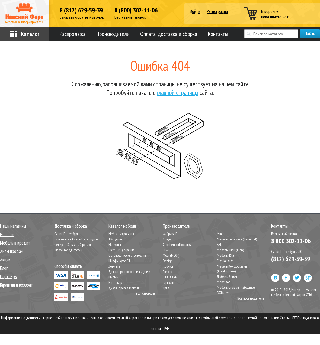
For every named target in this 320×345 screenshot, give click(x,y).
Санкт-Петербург (66, 233)
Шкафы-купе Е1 (119, 260)
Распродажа (72, 34)
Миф (220, 233)
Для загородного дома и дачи (129, 271)
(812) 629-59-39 (290, 259)
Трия (166, 287)
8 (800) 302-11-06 (136, 10)
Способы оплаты (68, 266)
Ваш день (170, 277)
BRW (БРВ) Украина (121, 250)
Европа (167, 271)
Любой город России (68, 250)
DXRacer (223, 292)
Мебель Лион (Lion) (230, 250)
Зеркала (114, 266)
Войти (195, 11)
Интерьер (115, 282)
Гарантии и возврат (16, 285)
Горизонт (168, 282)
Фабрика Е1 (171, 233)
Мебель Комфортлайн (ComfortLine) (232, 269)
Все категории (146, 293)
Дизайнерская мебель (123, 287)
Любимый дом (227, 276)
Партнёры (8, 276)
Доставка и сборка (70, 226)
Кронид (168, 266)
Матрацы (114, 244)
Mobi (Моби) (171, 255)
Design (168, 260)
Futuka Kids (225, 260)
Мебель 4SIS (225, 255)
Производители (112, 34)
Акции (5, 259)
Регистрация (217, 11)
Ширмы (113, 277)
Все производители (250, 298)
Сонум (167, 239)
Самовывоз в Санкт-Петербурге (76, 239)
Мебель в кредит (15, 243)
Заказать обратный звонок (82, 17)
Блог (4, 268)
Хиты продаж (11, 251)
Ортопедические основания (128, 255)
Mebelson (224, 281)
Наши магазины (13, 226)
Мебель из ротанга (121, 233)
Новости (7, 234)
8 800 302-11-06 (291, 241)
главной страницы (177, 92)
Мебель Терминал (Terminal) (237, 239)
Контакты (218, 34)
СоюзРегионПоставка (177, 244)
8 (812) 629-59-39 (81, 10)
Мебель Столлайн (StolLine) (236, 287)
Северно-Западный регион (73, 244)
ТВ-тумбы (115, 239)
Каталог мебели (122, 226)
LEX (165, 250)
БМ (219, 244)
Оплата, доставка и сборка (168, 34)
